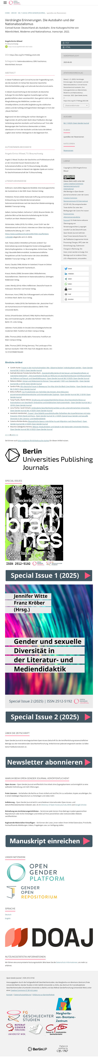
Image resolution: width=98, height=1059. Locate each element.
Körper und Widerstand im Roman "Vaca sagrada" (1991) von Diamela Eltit (51, 381)
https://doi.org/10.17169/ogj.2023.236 (25, 55)
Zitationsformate (72, 105)
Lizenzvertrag (69, 214)
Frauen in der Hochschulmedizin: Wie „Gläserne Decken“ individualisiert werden (51, 367)
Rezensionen (68, 150)
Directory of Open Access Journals (54, 805)
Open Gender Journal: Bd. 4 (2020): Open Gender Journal (31, 410)
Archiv (14, 13)
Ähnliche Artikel (13, 362)
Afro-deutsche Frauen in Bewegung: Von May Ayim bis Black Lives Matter (48, 386)
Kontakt (9, 994)
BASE (69, 805)
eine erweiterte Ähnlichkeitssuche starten (33, 440)
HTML (67, 47)
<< (6, 435)
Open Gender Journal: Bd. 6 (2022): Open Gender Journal (31, 429)
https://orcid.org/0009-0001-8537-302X (20, 47)
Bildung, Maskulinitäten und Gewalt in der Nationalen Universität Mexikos (61, 426)
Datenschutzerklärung (22, 994)
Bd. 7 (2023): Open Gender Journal (31, 13)
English (7, 918)
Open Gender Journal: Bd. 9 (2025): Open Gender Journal (68, 378)
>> (17, 435)
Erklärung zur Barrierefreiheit (43, 994)
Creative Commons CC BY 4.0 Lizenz (24, 990)
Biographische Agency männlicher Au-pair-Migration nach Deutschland (55, 421)
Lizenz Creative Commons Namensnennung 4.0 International (73, 186)
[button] (76, 269)
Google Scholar (80, 805)
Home (7, 13)
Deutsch (8, 914)
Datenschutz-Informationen (66, 962)
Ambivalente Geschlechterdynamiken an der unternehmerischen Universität (60, 408)
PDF (67, 43)
